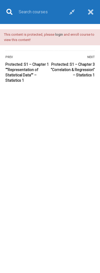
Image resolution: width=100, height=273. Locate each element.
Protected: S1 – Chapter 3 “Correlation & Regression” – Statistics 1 (73, 69)
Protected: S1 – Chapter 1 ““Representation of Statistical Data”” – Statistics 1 (27, 72)
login (59, 34)
